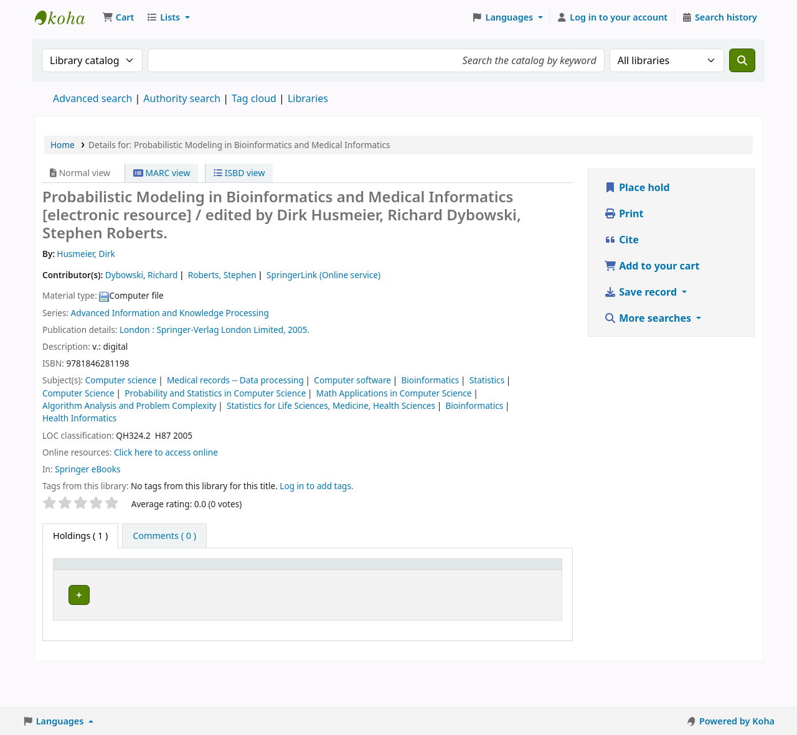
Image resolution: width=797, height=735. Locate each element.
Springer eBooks (87, 469)
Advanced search (92, 98)
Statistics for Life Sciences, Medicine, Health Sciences (331, 405)
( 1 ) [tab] (80, 535)
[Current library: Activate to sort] (152, 577)
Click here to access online (166, 452)
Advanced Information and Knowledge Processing (170, 313)
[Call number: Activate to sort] (228, 577)
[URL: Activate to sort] (299, 577)
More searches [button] (649, 318)
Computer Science (78, 393)
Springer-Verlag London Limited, (220, 329)
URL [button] (285, 583)
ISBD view (239, 173)
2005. (298, 329)
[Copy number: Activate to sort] (360, 577)
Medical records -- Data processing (235, 380)
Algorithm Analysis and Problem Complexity (129, 405)
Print (623, 213)
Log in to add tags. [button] (316, 486)
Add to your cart (652, 266)
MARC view (162, 173)
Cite (621, 239)
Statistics (486, 380)
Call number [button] (218, 583)
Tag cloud (254, 98)
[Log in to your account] (612, 17)
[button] (118, 17)
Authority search (181, 98)
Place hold (637, 187)
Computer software (352, 380)
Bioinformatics (431, 380)
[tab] (164, 535)
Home (62, 145)
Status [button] (413, 583)
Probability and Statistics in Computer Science (215, 393)
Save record (641, 292)
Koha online (66, 17)
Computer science (121, 380)
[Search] (742, 60)
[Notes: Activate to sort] (478, 577)
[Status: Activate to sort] (420, 577)
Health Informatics (79, 418)
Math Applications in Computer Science (394, 393)
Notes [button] (464, 583)
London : (137, 329)
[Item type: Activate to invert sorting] (86, 577)
